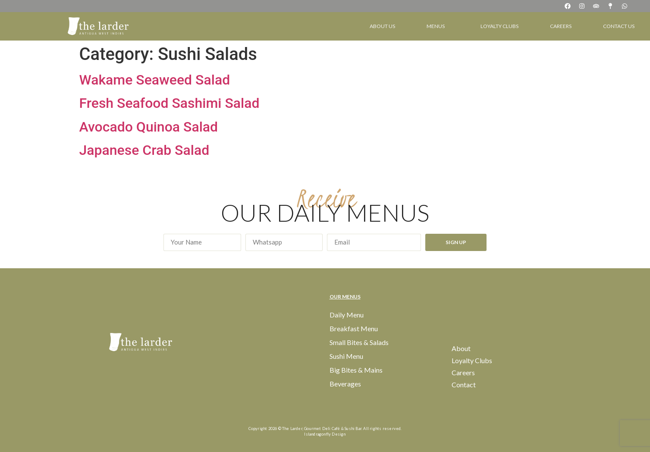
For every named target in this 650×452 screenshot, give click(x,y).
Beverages (345, 384)
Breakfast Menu (354, 328)
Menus (438, 26)
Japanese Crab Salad (144, 150)
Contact (464, 384)
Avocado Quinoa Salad (148, 127)
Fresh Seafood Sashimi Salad (169, 103)
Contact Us (618, 26)
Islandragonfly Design (324, 434)
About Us (382, 26)
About (461, 348)
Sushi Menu (346, 356)
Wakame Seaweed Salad (154, 80)
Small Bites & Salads (359, 342)
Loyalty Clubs (499, 26)
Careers (560, 26)
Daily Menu (347, 315)
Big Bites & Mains (356, 370)
